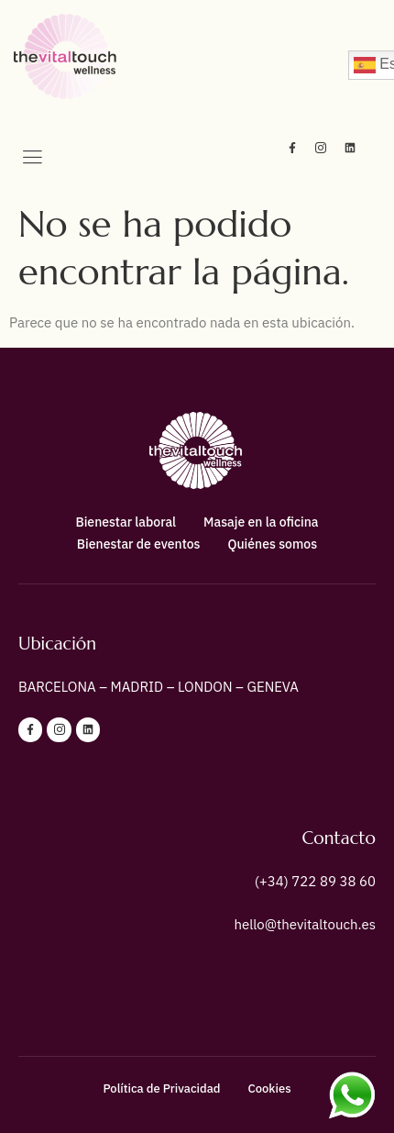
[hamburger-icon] (32, 158)
